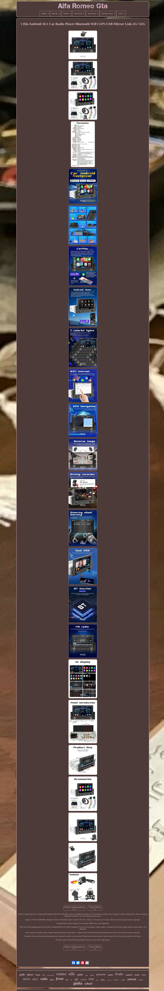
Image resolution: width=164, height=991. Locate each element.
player (30, 974)
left (44, 975)
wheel (88, 983)
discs (35, 979)
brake (119, 974)
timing (140, 980)
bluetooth (109, 980)
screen (123, 980)
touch (137, 975)
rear (91, 979)
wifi (76, 979)
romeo (61, 974)
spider (80, 974)
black (38, 975)
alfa (72, 974)
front (59, 979)
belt (97, 980)
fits (67, 980)
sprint (110, 975)
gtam (52, 980)
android (131, 979)
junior (92, 975)
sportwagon (50, 975)
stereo (26, 979)
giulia (77, 983)
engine (102, 980)
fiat (71, 980)
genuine (101, 974)
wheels (116, 980)
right (86, 975)
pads (22, 974)
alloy (144, 975)
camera (128, 975)
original (83, 979)
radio (44, 979)
